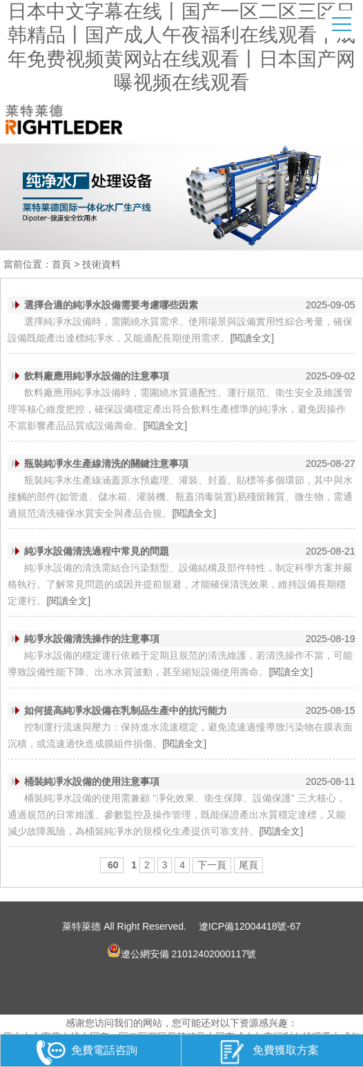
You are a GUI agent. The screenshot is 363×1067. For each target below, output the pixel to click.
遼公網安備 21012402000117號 (182, 950)
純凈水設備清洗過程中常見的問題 (96, 551)
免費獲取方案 (268, 1052)
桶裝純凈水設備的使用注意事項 (91, 781)
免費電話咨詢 (87, 1052)
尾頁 (248, 864)
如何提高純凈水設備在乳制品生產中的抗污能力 (125, 710)
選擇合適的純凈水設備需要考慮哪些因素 (111, 304)
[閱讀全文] (252, 337)
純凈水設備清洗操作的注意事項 (91, 638)
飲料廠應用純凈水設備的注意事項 (96, 375)
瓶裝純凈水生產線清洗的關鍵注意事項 (106, 463)
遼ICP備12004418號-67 (250, 926)
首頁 (61, 264)
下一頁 (211, 864)
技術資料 (101, 264)
